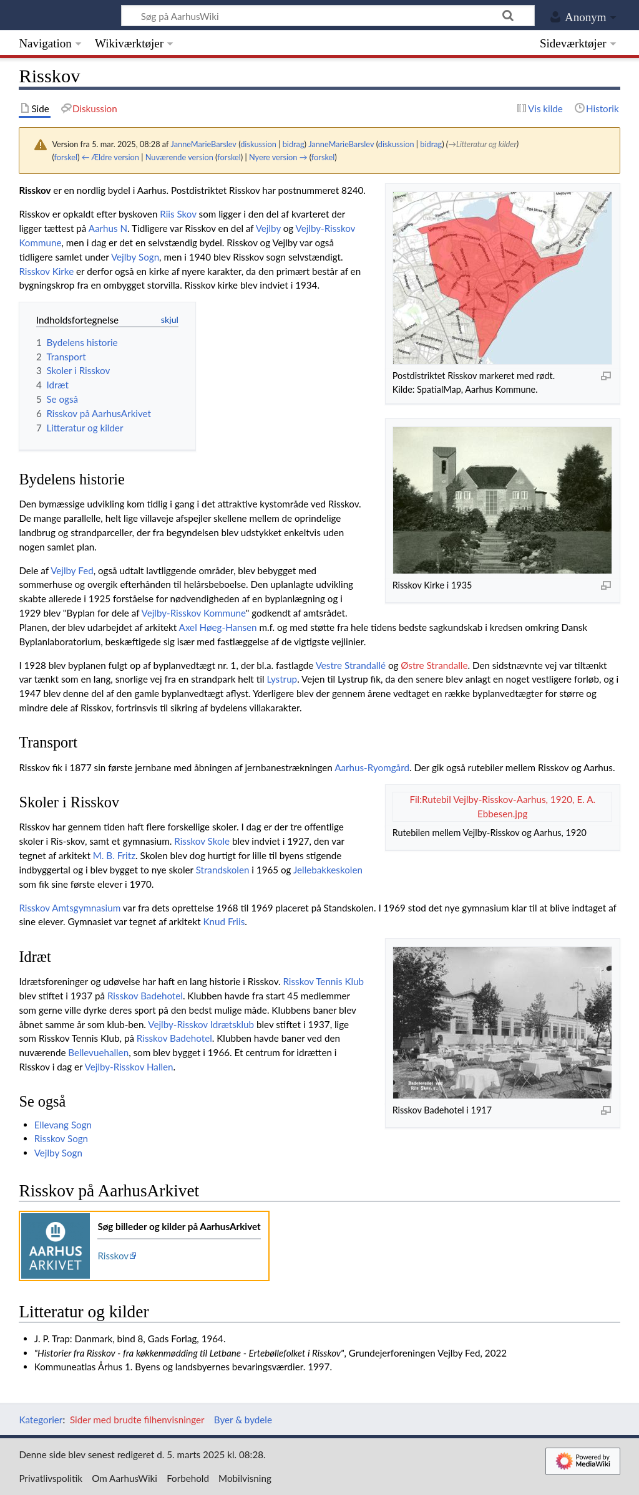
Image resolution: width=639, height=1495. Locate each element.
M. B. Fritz (114, 855)
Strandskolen (223, 869)
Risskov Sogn (61, 1138)
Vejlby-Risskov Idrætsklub (201, 1024)
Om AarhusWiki (124, 1478)
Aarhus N (108, 228)
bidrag (294, 144)
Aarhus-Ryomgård (371, 767)
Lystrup (282, 679)
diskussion (258, 144)
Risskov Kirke (46, 271)
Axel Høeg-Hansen (218, 627)
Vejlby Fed (72, 570)
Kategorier (40, 1419)
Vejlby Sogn (135, 256)
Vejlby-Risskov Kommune (194, 612)
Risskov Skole (202, 841)
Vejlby (268, 228)
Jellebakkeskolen (328, 869)
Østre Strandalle (434, 665)
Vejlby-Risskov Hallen (129, 1066)
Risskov (113, 1255)
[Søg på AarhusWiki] (328, 16)
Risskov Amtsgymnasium (69, 907)
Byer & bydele (243, 1419)
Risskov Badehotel (145, 995)
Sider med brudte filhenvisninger (137, 1419)
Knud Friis (224, 921)
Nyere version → (278, 157)
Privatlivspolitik (50, 1478)
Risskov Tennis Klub (323, 981)
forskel (65, 157)
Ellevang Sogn (63, 1124)
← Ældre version (110, 157)
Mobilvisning (244, 1478)
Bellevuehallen (98, 1052)
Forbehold (188, 1478)
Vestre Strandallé (351, 665)
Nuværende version (179, 157)
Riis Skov (178, 213)
